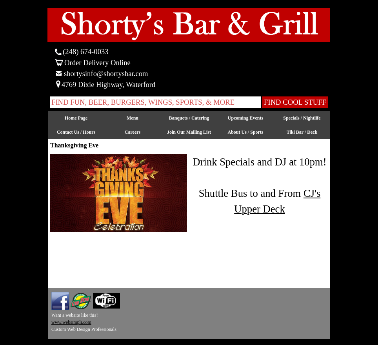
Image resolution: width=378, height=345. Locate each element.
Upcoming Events (245, 118)
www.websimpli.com (71, 322)
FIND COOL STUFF (295, 102)
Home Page (76, 118)
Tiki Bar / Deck (302, 132)
